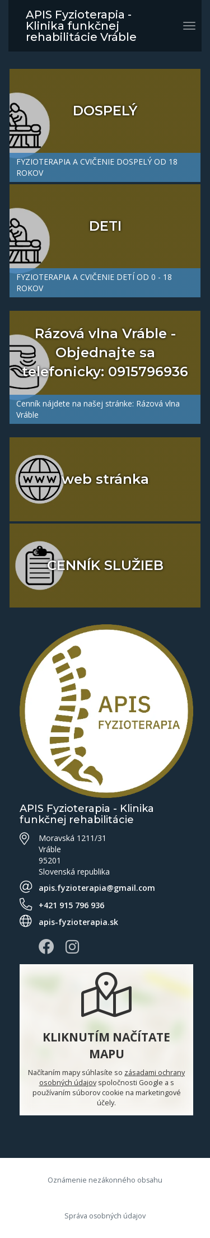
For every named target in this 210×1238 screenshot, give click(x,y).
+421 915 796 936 (71, 905)
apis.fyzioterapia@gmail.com (97, 887)
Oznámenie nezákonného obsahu (105, 1180)
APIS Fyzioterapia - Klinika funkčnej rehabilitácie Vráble (81, 26)
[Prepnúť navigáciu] (189, 26)
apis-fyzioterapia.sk (78, 922)
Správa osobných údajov (105, 1216)
